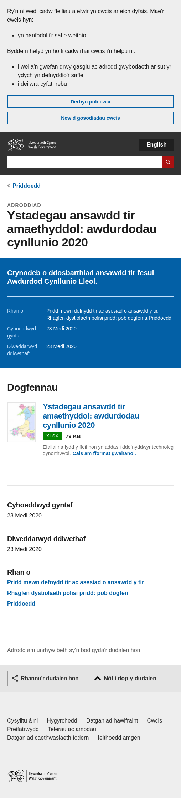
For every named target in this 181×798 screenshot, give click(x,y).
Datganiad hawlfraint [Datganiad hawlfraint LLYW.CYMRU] (112, 721)
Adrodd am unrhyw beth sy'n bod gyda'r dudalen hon (73, 650)
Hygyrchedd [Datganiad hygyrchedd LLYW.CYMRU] (62, 721)
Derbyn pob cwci (90, 102)
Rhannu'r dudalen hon (49, 678)
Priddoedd (26, 186)
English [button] (156, 145)
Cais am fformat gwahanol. (104, 453)
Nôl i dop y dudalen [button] (130, 678)
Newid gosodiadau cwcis (90, 118)
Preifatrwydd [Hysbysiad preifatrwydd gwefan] (23, 729)
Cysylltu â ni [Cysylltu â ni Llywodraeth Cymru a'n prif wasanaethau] (22, 721)
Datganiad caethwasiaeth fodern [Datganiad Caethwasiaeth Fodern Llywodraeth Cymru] (48, 738)
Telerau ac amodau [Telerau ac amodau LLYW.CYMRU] (72, 729)
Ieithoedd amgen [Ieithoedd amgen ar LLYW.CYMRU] (119, 738)
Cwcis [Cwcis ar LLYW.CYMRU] (154, 721)
